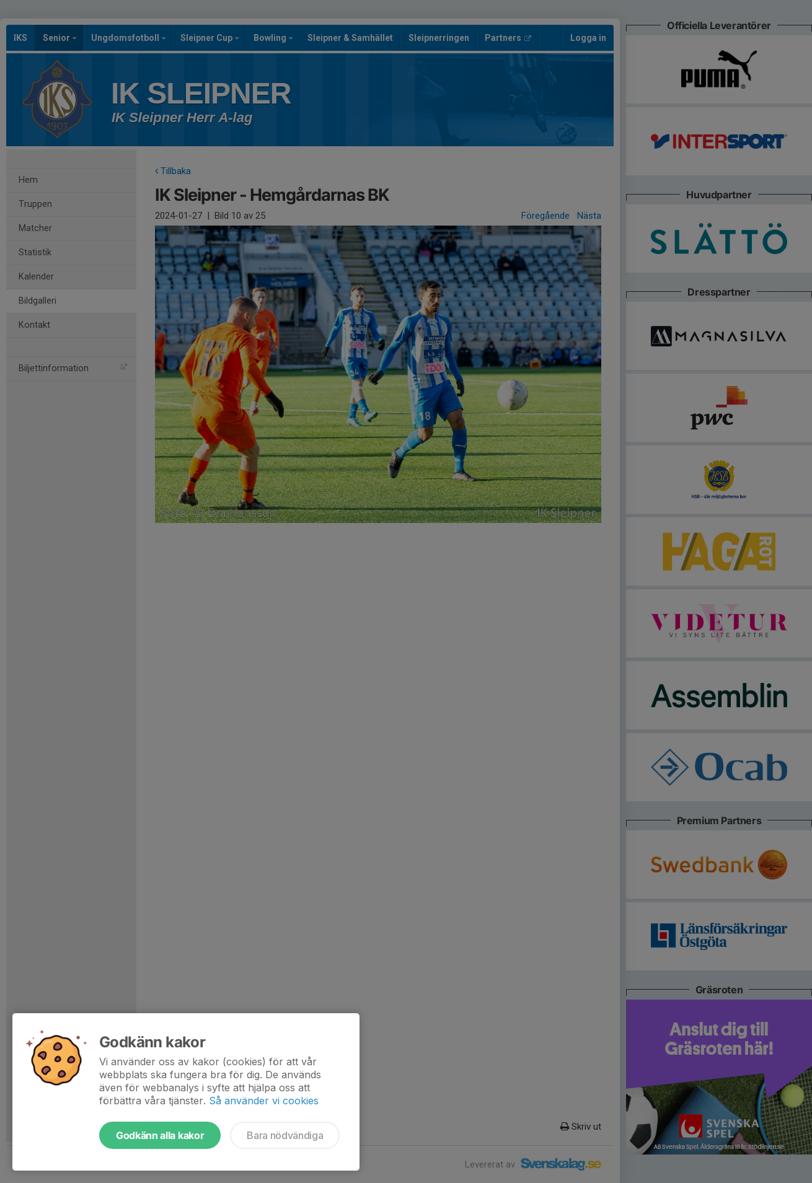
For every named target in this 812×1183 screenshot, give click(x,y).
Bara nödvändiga (285, 1135)
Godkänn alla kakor (160, 1135)
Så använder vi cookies (264, 1100)
